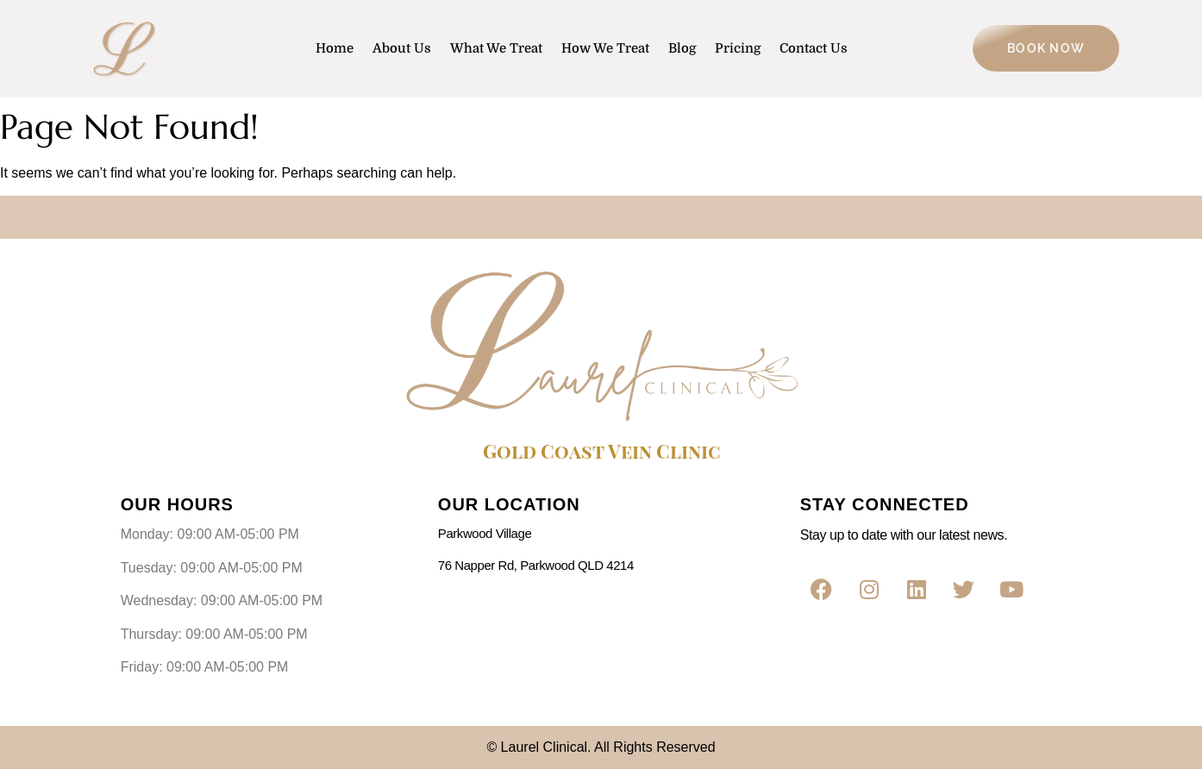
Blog (682, 48)
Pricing (738, 48)
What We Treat (496, 48)
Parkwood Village (484, 533)
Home (335, 48)
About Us (401, 48)
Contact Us (813, 48)
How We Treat (605, 48)
